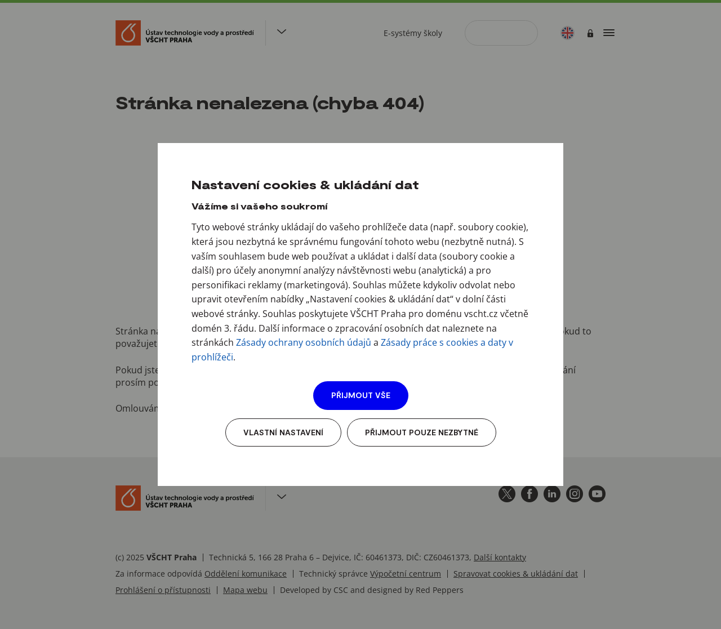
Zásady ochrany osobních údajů (303, 342)
